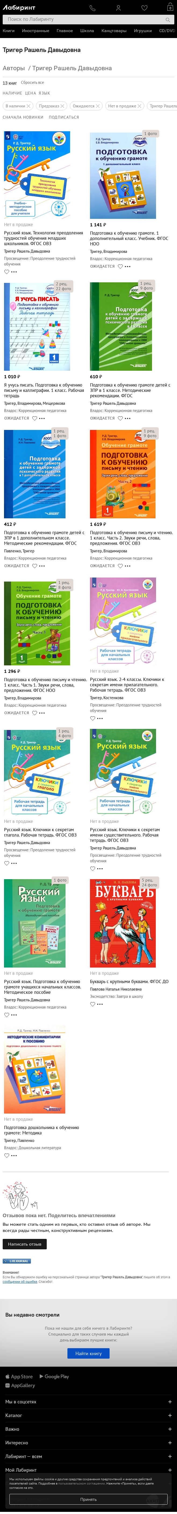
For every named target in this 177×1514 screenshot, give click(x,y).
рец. (61, 283)
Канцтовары (114, 30)
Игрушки (143, 30)
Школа (87, 30)
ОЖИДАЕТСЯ (102, 266)
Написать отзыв (24, 1244)
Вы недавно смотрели (32, 1314)
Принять (88, 1499)
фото (150, 133)
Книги (9, 30)
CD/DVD (167, 30)
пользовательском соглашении (81, 1483)
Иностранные (35, 30)
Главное (65, 30)
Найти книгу (88, 1353)
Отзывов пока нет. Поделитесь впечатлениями (59, 1215)
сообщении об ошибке (20, 1281)
